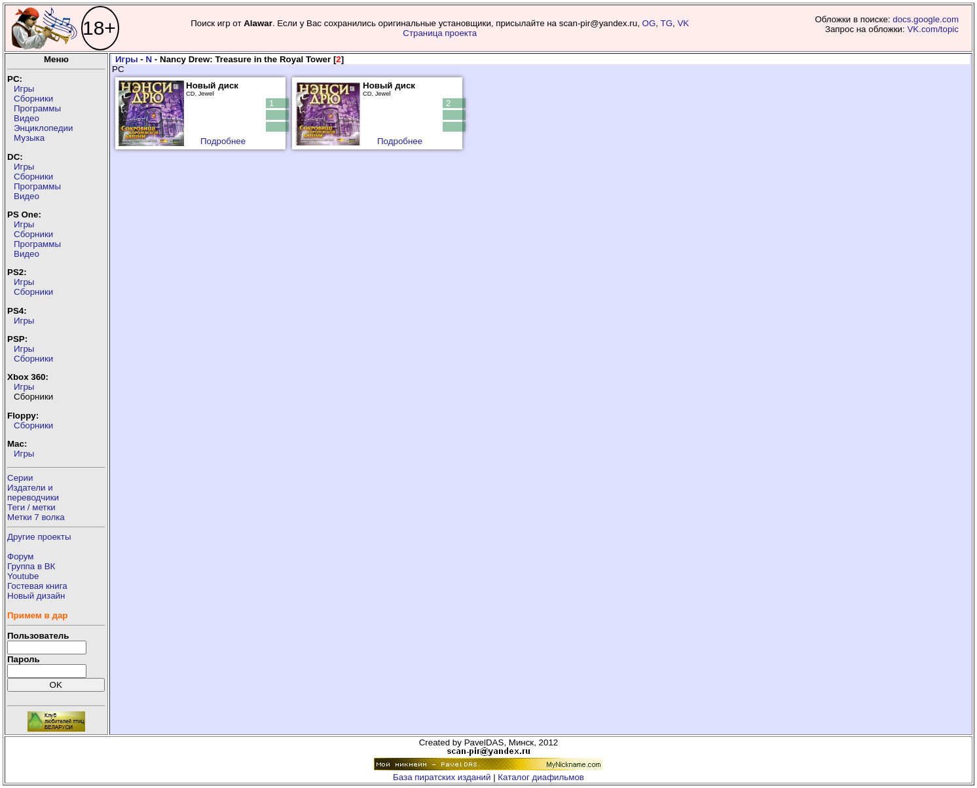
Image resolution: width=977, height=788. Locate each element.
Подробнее (223, 141)
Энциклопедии (43, 128)
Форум (20, 556)
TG (667, 23)
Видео (26, 118)
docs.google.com (926, 19)
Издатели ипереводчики (33, 492)
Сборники (33, 98)
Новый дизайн (36, 596)
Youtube (23, 576)
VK (683, 23)
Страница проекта (440, 33)
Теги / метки (31, 507)
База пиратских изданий (441, 777)
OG (649, 23)
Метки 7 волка (36, 517)
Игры (24, 89)
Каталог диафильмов (541, 777)
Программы (37, 108)
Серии (20, 478)
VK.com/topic (933, 29)
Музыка (29, 138)
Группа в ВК (31, 566)
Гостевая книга (37, 586)
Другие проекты (39, 537)
